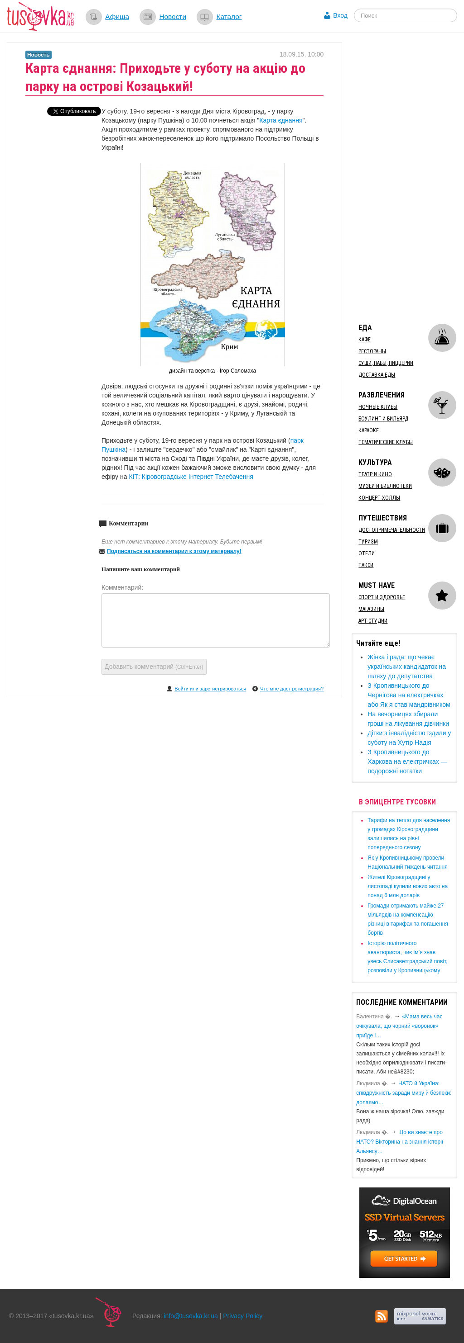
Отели (366, 553)
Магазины (371, 609)
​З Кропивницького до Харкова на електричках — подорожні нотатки (407, 761)
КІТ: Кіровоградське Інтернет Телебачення (191, 476)
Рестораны (372, 351)
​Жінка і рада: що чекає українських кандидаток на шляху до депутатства (406, 666)
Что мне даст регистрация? (292, 688)
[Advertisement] (408, 177)
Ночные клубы (377, 407)
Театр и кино (375, 474)
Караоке (368, 430)
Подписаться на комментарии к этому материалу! (174, 551)
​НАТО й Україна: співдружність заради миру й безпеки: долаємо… (403, 1093)
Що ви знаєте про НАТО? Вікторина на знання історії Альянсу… (399, 1141)
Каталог (229, 16)
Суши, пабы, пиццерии (385, 363)
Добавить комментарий (154, 666)
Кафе (364, 339)
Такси (365, 565)
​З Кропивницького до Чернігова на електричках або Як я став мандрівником (408, 695)
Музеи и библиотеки (385, 486)
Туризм (368, 542)
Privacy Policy (242, 1315)
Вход (340, 15)
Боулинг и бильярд (383, 419)
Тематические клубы (385, 442)
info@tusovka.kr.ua (191, 1315)
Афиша (117, 16)
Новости (172, 16)
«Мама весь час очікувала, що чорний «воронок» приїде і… (399, 1026)
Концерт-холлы (379, 498)
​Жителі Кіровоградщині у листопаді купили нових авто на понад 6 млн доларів (407, 886)
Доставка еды (376, 375)
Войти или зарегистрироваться (210, 688)
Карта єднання (280, 120)
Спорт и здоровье (381, 597)
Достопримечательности (391, 530)
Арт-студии (372, 621)
